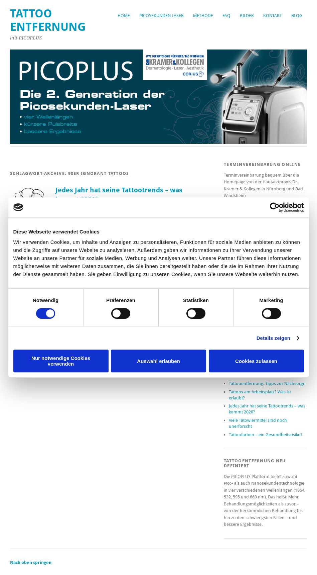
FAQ (226, 15)
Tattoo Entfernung (48, 20)
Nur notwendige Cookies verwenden (60, 361)
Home (124, 15)
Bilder (247, 15)
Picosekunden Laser (161, 15)
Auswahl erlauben (158, 361)
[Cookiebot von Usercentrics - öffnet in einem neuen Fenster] (275, 207)
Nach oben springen (30, 562)
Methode (203, 15)
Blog (296, 15)
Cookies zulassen (256, 361)
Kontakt (272, 15)
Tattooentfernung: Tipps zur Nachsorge (267, 383)
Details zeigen (273, 338)
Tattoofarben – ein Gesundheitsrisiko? (266, 434)
